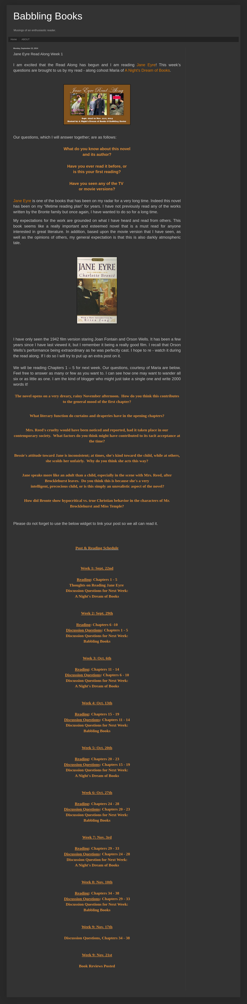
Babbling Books (47, 16)
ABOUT (26, 39)
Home (14, 39)
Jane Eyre (146, 65)
